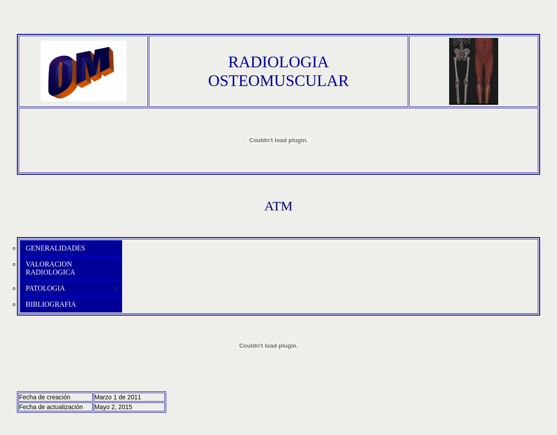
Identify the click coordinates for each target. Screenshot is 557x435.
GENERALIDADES (55, 248)
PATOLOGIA (45, 288)
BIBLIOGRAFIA (51, 304)
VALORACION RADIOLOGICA (50, 268)
